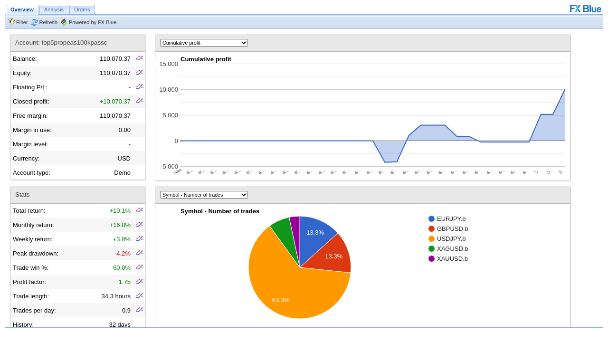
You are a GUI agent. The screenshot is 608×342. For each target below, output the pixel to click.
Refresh (48, 22)
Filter (22, 22)
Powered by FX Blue (92, 22)
